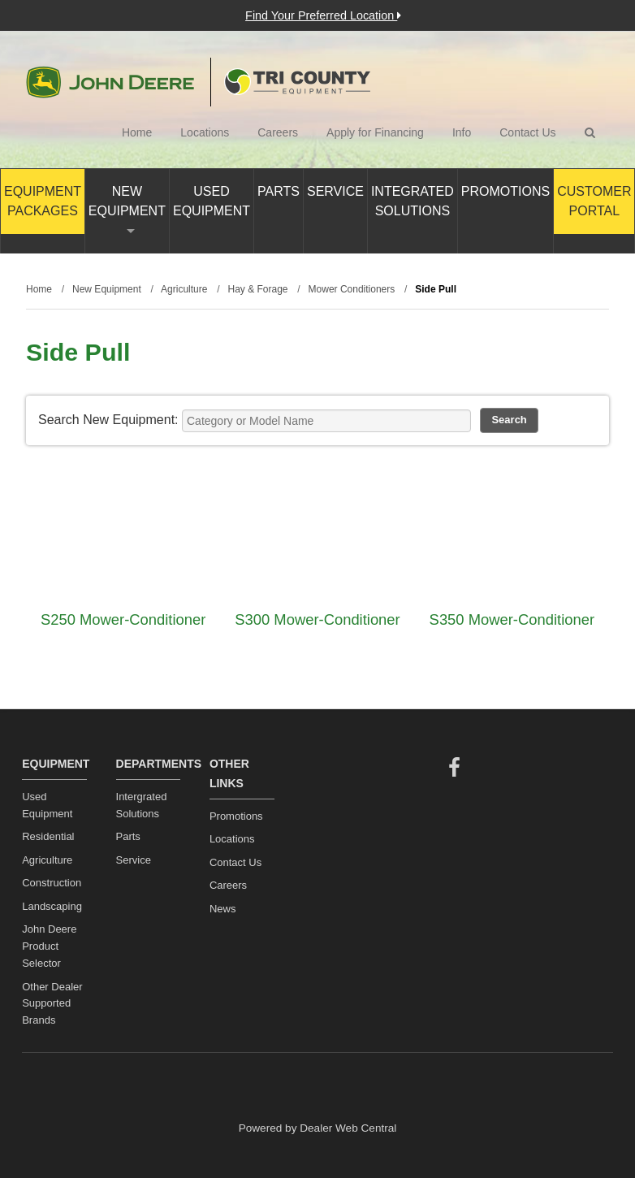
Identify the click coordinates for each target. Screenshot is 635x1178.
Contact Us (527, 132)
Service (335, 191)
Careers (277, 132)
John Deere (110, 82)
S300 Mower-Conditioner (317, 619)
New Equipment (127, 208)
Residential (48, 836)
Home (137, 132)
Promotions (505, 191)
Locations (204, 132)
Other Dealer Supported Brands (52, 1004)
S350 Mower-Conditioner (512, 619)
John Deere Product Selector (49, 946)
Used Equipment (211, 201)
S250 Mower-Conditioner (123, 619)
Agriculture (47, 860)
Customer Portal (594, 201)
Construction (51, 883)
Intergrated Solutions (141, 805)
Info (461, 132)
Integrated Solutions (412, 201)
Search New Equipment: (108, 420)
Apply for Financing (375, 132)
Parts (278, 191)
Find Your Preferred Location (323, 15)
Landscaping (52, 906)
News (223, 909)
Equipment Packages (42, 201)
